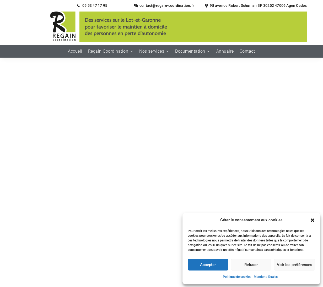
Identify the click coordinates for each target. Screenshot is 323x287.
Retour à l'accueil (161, 137)
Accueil (75, 53)
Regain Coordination (108, 53)
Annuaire (225, 53)
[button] (312, 220)
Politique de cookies (237, 277)
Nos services (151, 53)
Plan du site (93, 239)
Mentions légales (266, 277)
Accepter (208, 264)
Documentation (190, 53)
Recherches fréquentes (161, 260)
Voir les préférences (294, 264)
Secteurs (111, 231)
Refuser (251, 264)
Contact (247, 53)
